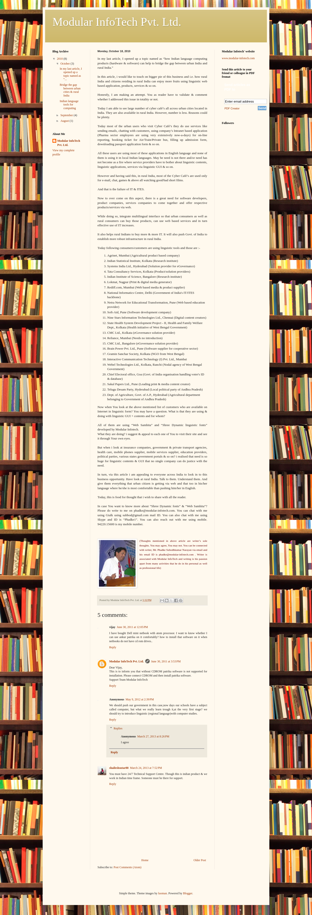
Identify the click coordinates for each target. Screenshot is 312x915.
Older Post (200, 860)
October (65, 63)
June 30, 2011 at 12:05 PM (132, 627)
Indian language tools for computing (69, 104)
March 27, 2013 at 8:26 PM (153, 736)
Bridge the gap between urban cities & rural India (70, 90)
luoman (162, 893)
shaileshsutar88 (118, 768)
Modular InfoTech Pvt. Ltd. (116, 21)
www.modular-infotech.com (238, 58)
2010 (60, 58)
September (67, 115)
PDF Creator (232, 108)
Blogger (187, 893)
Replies (118, 728)
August (65, 121)
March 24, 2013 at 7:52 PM (146, 768)
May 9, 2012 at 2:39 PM (140, 699)
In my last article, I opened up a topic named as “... (71, 74)
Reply (112, 647)
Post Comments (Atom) (127, 867)
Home (144, 860)
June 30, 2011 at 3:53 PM (166, 661)
